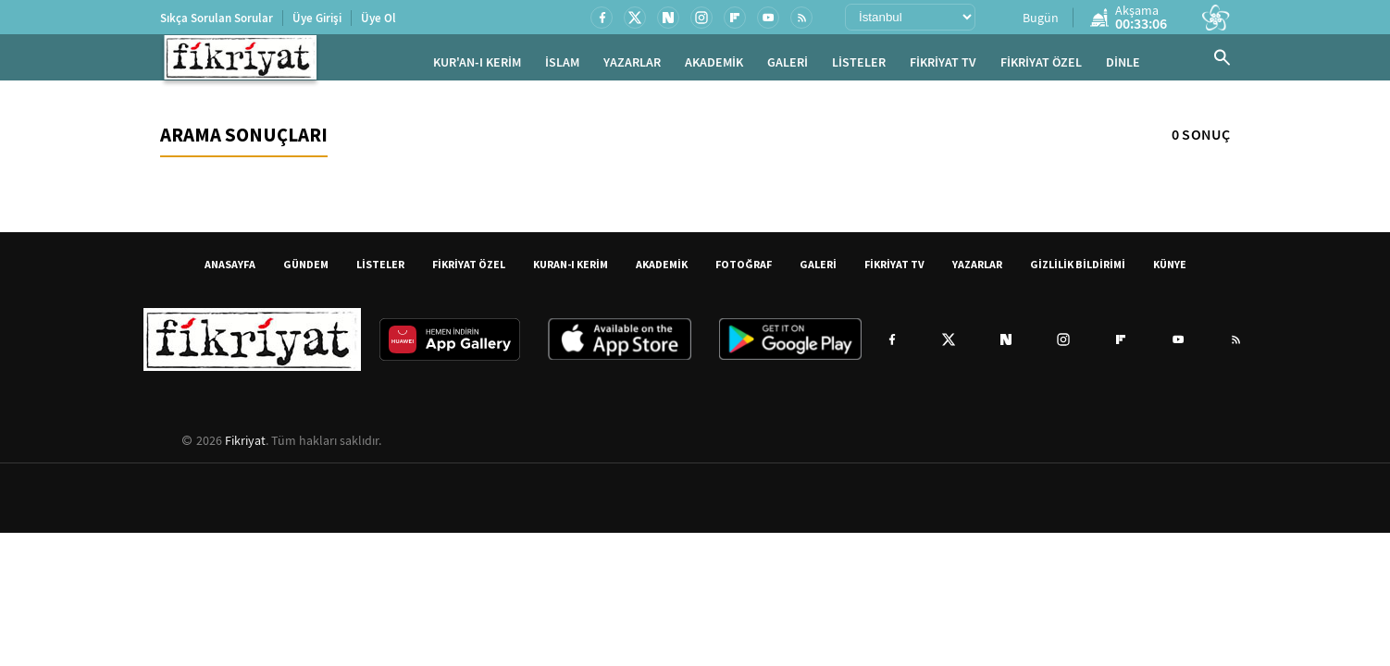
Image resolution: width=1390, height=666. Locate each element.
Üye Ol (378, 18)
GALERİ (787, 65)
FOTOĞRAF (743, 269)
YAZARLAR (632, 65)
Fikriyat (245, 445)
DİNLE (1123, 65)
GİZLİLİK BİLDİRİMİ (1077, 269)
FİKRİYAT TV (943, 65)
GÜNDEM (306, 269)
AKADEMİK (714, 65)
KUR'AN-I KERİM (477, 65)
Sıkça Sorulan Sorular (216, 18)
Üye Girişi (316, 18)
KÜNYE (1169, 269)
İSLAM (562, 65)
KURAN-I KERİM (570, 269)
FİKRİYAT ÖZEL (1041, 65)
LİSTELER (859, 65)
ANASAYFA (230, 269)
